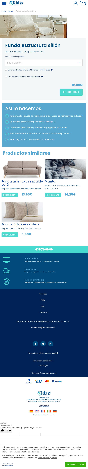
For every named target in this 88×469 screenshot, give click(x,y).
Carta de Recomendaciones (44, 373)
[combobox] (44, 62)
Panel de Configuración (47, 458)
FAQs (43, 300)
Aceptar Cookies (75, 464)
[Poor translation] (8, 431)
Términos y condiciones (43, 361)
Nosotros (43, 294)
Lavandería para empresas (43, 327)
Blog (43, 306)
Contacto (43, 312)
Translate (49, 415)
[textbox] (43, 63)
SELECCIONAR (71, 92)
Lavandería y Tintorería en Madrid (43, 353)
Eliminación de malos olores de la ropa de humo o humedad (43, 321)
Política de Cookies (30, 452)
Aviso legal (43, 365)
